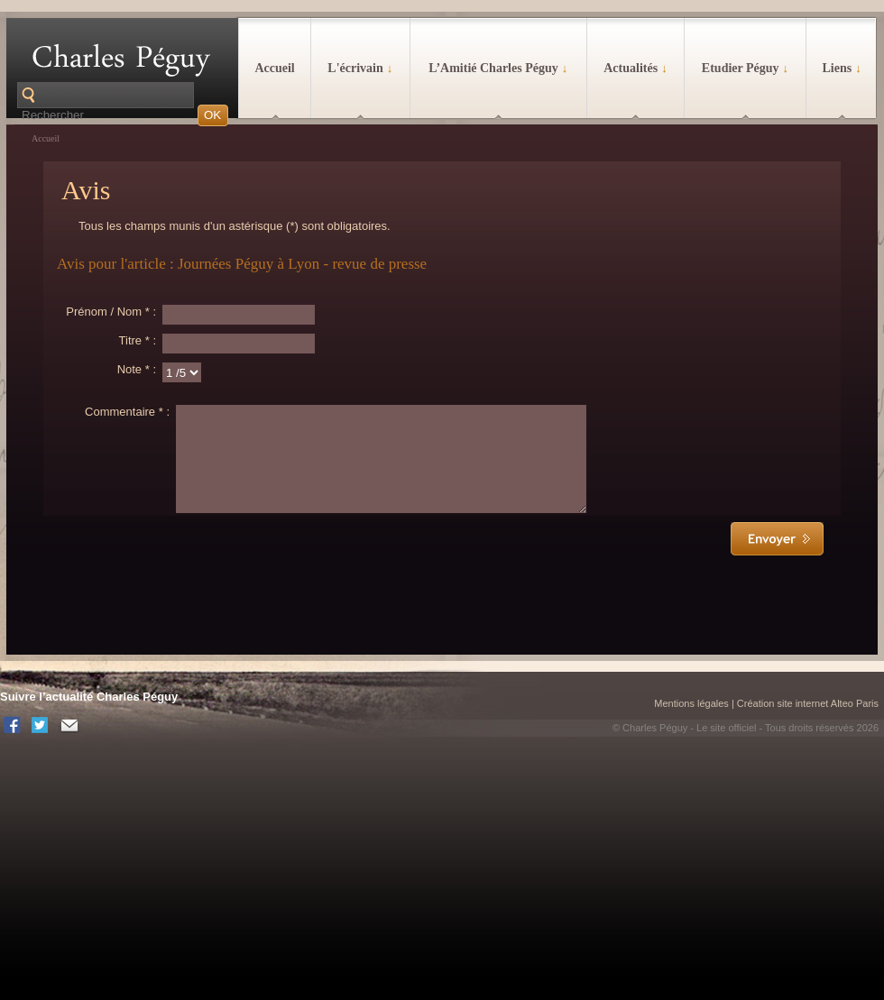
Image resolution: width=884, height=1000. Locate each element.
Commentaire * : (127, 411)
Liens (841, 68)
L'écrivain (359, 68)
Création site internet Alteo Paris (808, 725)
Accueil (274, 68)
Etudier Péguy (745, 68)
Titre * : (137, 340)
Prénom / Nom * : (111, 311)
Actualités (635, 68)
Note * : (136, 369)
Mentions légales (691, 725)
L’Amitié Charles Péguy (497, 68)
